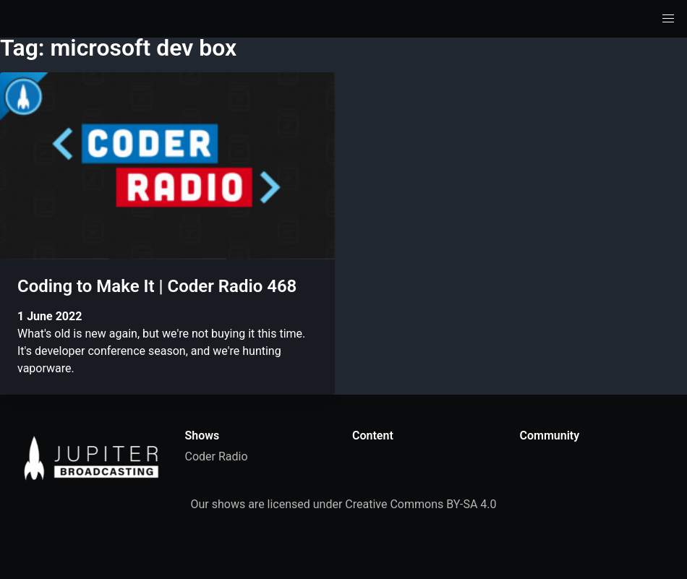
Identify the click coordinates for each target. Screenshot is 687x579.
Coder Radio (216, 456)
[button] (668, 19)
